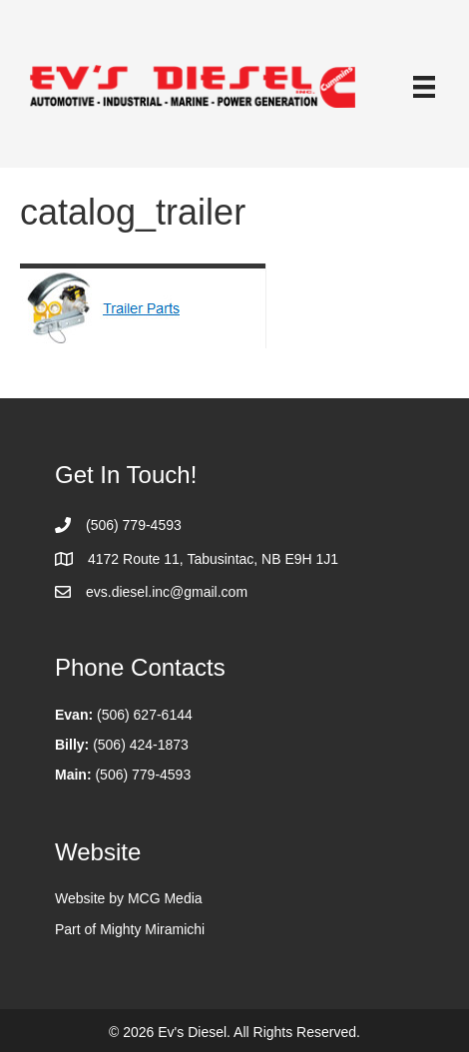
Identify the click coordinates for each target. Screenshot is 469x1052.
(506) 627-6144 (145, 715)
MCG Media (165, 898)
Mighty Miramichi (152, 929)
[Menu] (424, 87)
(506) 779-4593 (143, 775)
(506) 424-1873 (141, 745)
